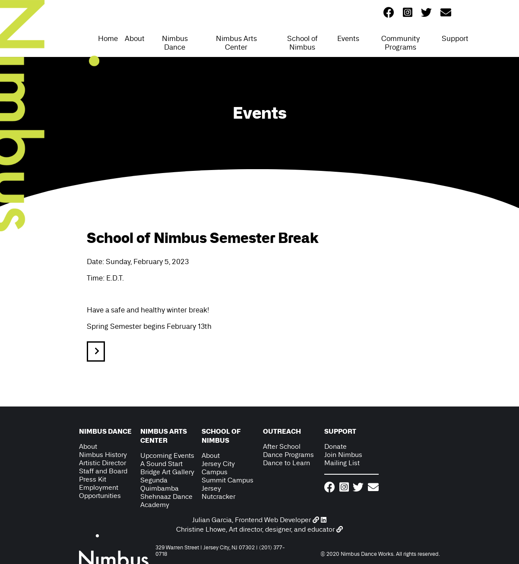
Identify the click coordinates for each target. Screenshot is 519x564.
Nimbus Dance (175, 42)
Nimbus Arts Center (236, 42)
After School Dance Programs (288, 450)
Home (108, 38)
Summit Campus (227, 480)
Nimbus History (103, 455)
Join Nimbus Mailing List (343, 459)
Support (455, 38)
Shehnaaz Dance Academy (166, 500)
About (135, 38)
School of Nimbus (302, 42)
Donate (335, 446)
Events (348, 38)
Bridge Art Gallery (167, 472)
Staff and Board (103, 471)
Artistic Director (102, 463)
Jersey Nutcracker (218, 492)
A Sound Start (161, 464)
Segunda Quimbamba (159, 484)
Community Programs (400, 42)
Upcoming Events (167, 455)
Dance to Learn (286, 463)
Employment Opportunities (100, 491)
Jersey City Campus (218, 468)
